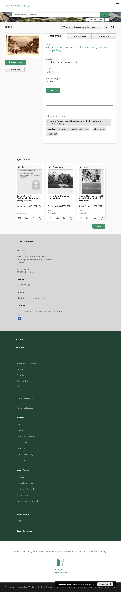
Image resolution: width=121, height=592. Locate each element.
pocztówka (51, 81)
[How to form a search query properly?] (107, 19)
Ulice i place (99, 129)
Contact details (23, 495)
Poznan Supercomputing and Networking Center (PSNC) (89, 587)
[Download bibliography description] (26, 218)
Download (13, 69)
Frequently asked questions (29, 501)
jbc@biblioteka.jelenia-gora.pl (31, 298)
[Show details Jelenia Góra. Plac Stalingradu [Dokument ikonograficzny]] (39, 218)
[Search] (104, 14)
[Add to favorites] (106, 27)
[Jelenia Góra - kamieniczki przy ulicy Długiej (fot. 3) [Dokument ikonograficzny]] (91, 179)
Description (22, 442)
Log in (19, 520)
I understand (105, 584)
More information (86, 584)
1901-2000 (52, 134)
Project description (25, 477)
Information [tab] (79, 36)
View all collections (25, 408)
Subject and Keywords (26, 436)
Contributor (22, 460)
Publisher (21, 448)
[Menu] (117, 2)
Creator (20, 430)
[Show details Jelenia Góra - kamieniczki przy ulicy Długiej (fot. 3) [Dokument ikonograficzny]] (101, 218)
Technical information (26, 489)
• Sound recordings (25, 398)
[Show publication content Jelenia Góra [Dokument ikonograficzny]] (64, 218)
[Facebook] (19, 318)
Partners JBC (22, 380)
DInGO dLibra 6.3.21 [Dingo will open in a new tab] (33, 587)
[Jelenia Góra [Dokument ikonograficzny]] (60, 179)
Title (18, 424)
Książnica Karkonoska (26, 363)
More (99, 226)
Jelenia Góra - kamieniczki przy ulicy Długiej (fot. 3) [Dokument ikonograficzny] (91, 198)
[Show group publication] (29, 167)
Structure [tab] (104, 36)
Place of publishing (25, 454)
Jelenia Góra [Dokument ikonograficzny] (59, 197)
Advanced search (95, 19)
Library (20, 369)
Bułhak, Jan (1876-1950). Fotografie (62, 62)
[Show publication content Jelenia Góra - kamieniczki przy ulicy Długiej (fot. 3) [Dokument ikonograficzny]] (94, 218)
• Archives (21, 386)
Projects (20, 374)
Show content (15, 62)
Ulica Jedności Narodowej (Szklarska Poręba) (68, 129)
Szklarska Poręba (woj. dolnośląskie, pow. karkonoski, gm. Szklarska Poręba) (74, 122)
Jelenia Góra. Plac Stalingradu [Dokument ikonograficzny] (28, 198)
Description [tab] (55, 36)
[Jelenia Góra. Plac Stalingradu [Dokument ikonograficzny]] (29, 179)
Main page (21, 346)
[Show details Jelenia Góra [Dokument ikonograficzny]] (70, 218)
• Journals (21, 392)
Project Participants (25, 483)
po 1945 (49, 72)
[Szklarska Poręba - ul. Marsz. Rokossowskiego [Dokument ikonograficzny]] (22, 45)
